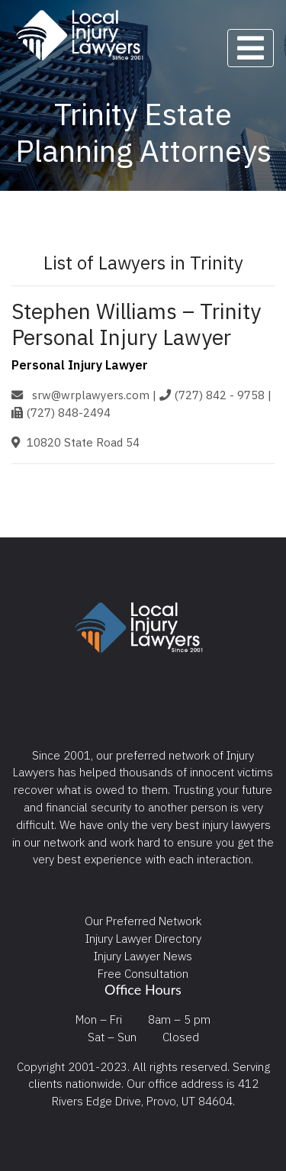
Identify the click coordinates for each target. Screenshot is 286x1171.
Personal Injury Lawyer (79, 365)
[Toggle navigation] (250, 48)
